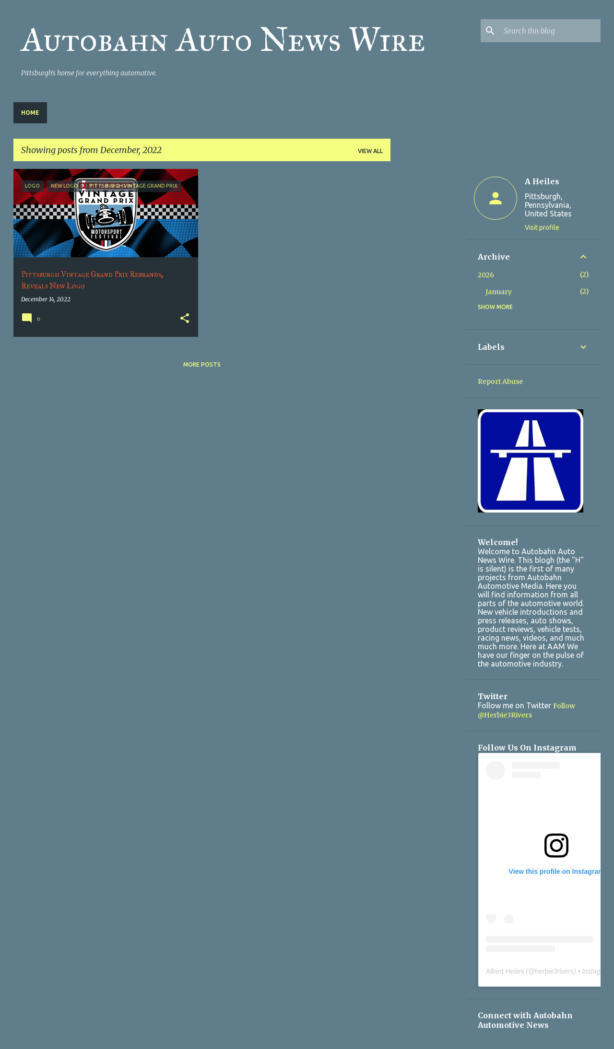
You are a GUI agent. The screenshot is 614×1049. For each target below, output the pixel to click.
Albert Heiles (505, 971)
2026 (486, 275)
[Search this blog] (550, 30)
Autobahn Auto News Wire (223, 39)
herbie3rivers (554, 971)
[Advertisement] (428, 313)
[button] (184, 318)
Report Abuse (500, 381)
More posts (202, 364)
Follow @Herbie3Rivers (526, 710)
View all (370, 151)
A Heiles (542, 181)
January (498, 291)
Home (30, 112)
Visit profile (542, 227)
